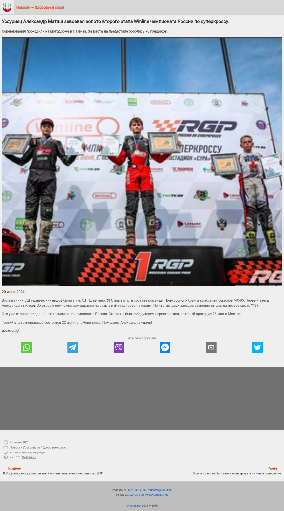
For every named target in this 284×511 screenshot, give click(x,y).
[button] (26, 347)
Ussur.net (135, 505)
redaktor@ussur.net (160, 489)
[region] (142, 398)
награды (38, 452)
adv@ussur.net (158, 494)
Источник (29, 457)
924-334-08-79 (139, 494)
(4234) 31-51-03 (136, 489)
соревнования (20, 452)
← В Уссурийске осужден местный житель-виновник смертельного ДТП (53, 470)
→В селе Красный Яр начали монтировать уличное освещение (237, 470)
